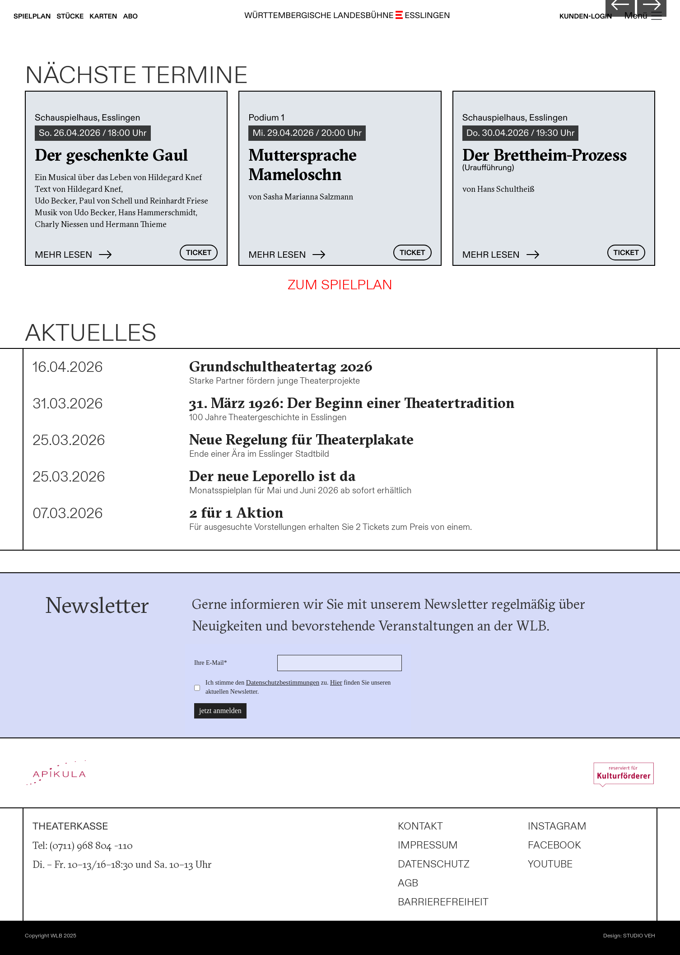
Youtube (550, 864)
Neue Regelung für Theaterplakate (301, 439)
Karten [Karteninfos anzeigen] (103, 16)
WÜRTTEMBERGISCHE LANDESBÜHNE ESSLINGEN (347, 16)
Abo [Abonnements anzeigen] (130, 16)
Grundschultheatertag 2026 (281, 366)
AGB (408, 883)
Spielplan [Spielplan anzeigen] (33, 16)
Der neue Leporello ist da (272, 476)
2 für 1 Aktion (236, 512)
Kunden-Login (585, 16)
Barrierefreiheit (443, 902)
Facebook (554, 845)
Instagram (557, 826)
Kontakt (420, 826)
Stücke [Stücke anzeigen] (71, 16)
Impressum (428, 845)
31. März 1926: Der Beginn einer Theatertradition (352, 403)
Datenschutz (434, 864)
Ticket (198, 253)
